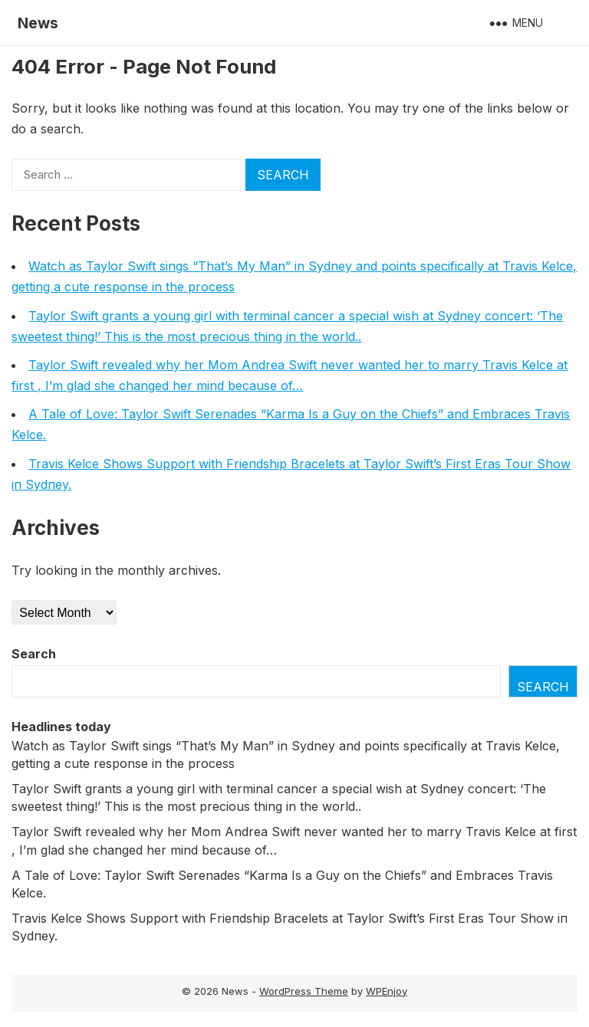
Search (34, 653)
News (38, 23)
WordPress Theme (303, 991)
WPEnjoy (386, 991)
